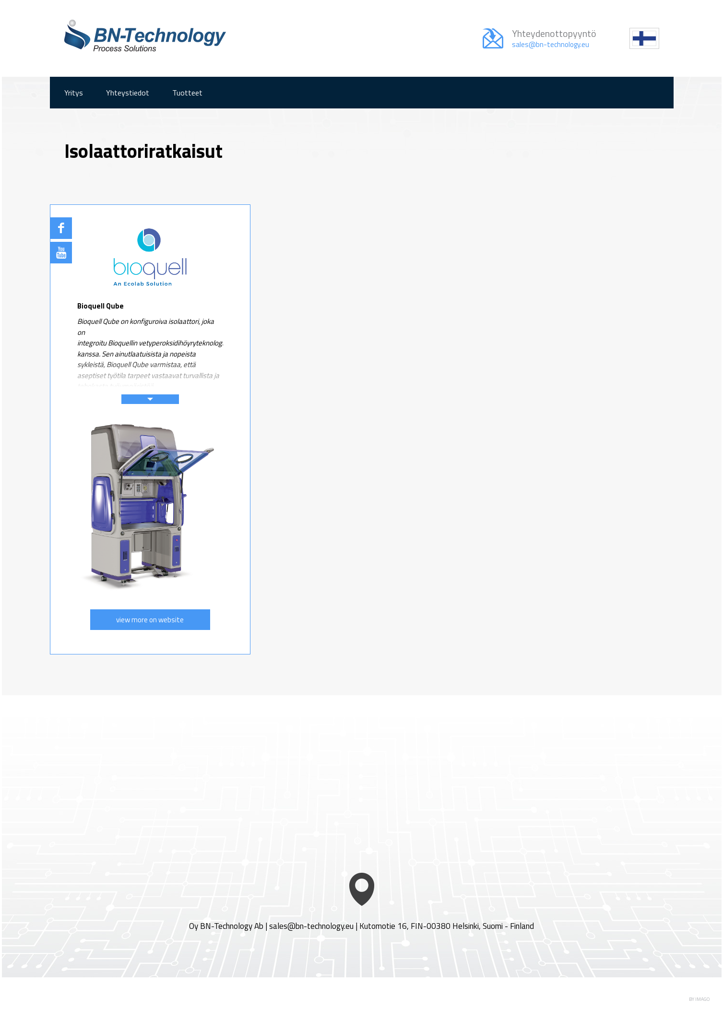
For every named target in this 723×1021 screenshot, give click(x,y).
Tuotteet (187, 92)
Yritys (73, 92)
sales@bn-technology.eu (311, 926)
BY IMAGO (699, 999)
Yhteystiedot (127, 92)
